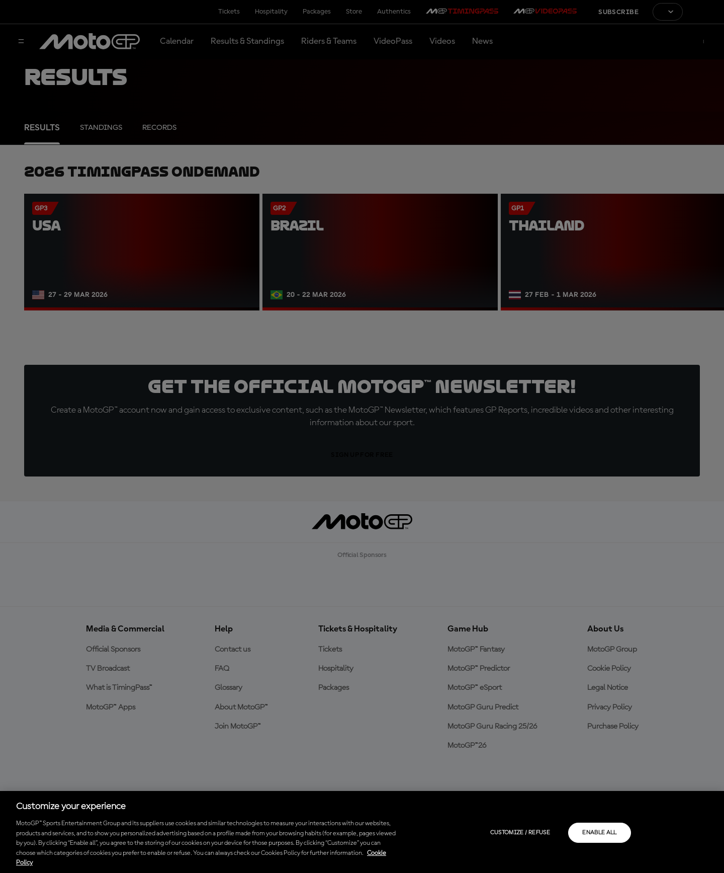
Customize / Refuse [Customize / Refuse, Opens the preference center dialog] (520, 833)
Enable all (599, 833)
